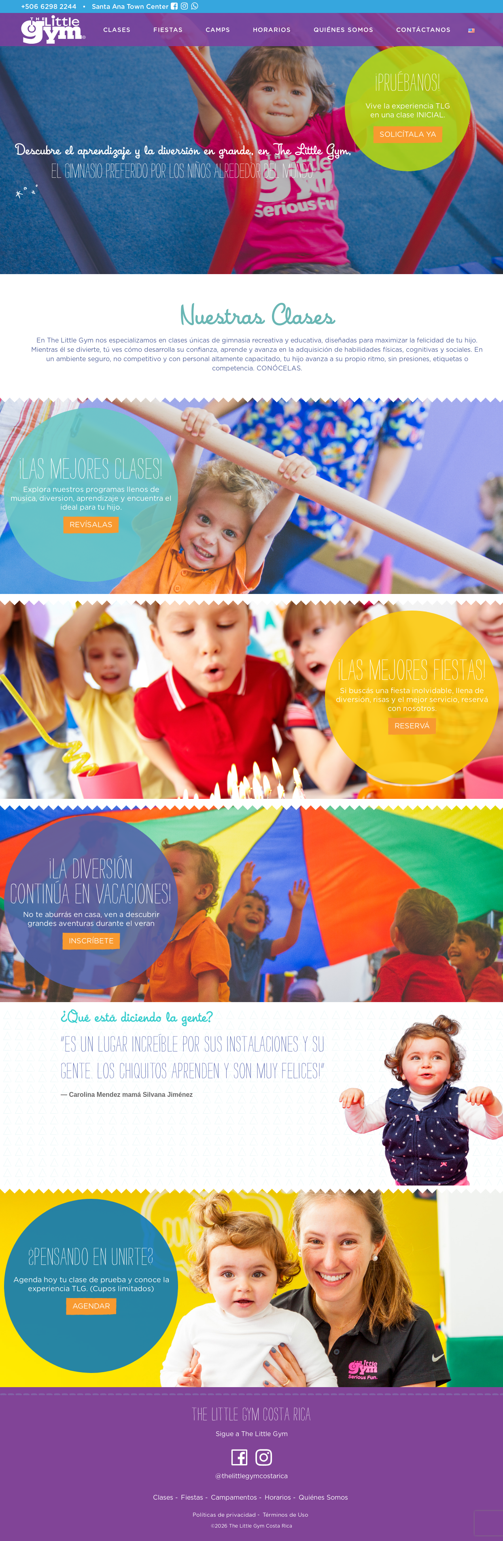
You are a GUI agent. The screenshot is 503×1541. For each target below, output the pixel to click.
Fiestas (168, 30)
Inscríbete (91, 941)
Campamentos (236, 1497)
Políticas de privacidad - (226, 1515)
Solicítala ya (408, 134)
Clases (117, 30)
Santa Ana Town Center (130, 7)
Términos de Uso (285, 1515)
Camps (218, 30)
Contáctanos (423, 30)
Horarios (272, 30)
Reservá (412, 726)
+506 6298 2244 (48, 7)
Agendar (91, 1306)
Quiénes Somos (344, 30)
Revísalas (91, 525)
